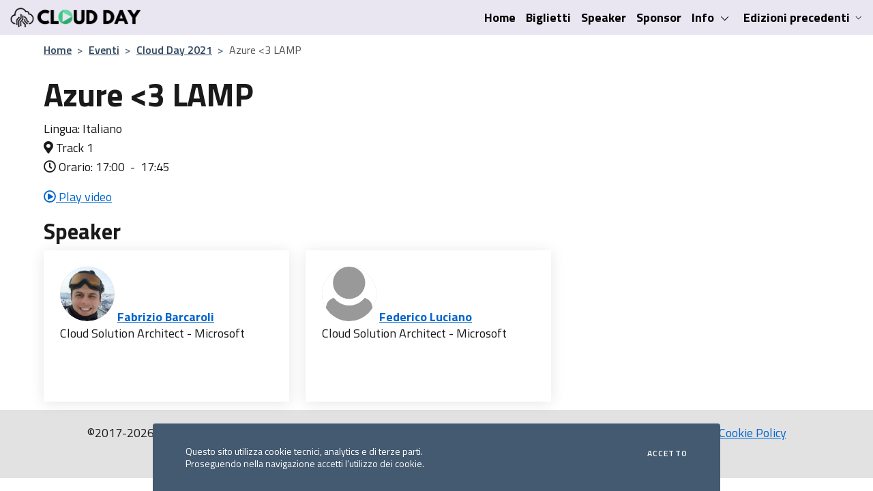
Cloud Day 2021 (174, 50)
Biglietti (548, 17)
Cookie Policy (752, 432)
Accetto (667, 453)
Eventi (104, 50)
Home (500, 17)
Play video (78, 197)
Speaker (603, 17)
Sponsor (658, 17)
